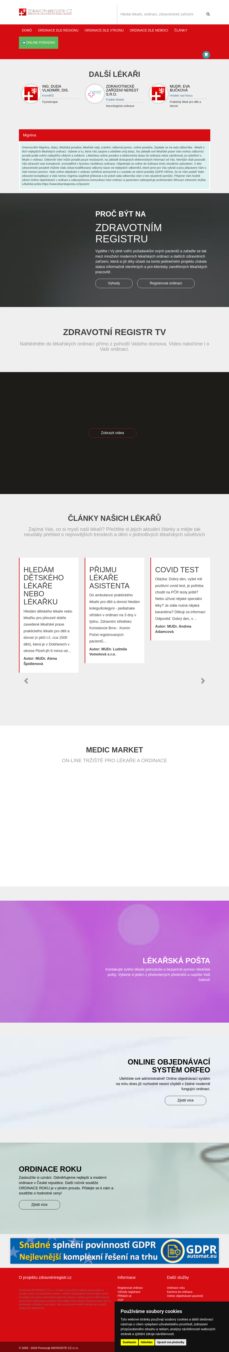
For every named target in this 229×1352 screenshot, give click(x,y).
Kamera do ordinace (180, 1291)
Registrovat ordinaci (166, 283)
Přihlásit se (124, 1296)
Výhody (114, 283)
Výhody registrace (129, 1291)
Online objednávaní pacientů (185, 1296)
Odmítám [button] (147, 1342)
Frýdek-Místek (115, 99)
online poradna (38, 43)
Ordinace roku (176, 1287)
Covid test (177, 570)
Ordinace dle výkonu (104, 30)
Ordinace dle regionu (58, 30)
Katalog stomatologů (206, 55)
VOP (121, 1300)
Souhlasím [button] (129, 1342)
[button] (26, 681)
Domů (27, 30)
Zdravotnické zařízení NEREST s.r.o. (122, 90)
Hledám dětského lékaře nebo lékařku (44, 586)
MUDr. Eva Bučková (180, 88)
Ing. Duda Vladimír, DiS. (55, 88)
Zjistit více (185, 1100)
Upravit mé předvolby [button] (170, 1342)
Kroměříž (48, 95)
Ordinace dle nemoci (149, 30)
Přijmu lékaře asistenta (109, 578)
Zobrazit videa (112, 433)
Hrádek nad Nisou (181, 95)
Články (180, 30)
